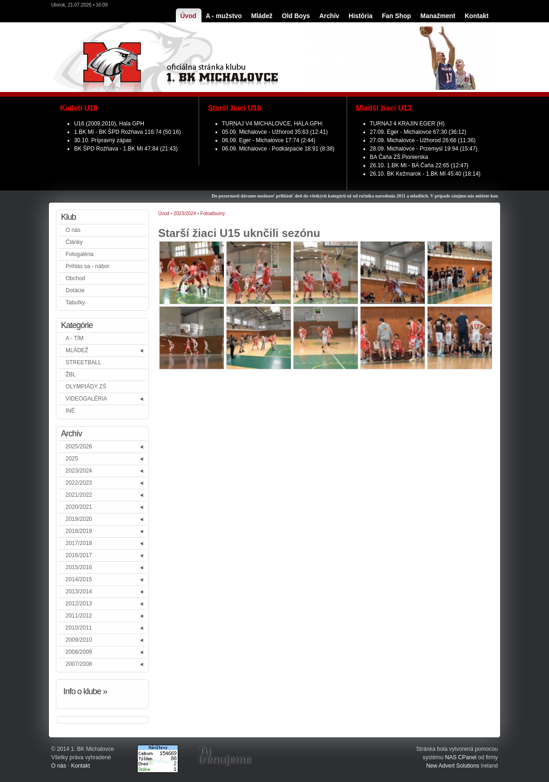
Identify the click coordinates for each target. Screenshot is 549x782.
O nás (73, 230)
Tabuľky (75, 302)
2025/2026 (79, 446)
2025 (72, 458)
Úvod (163, 213)
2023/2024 (79, 470)
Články (74, 242)
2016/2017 (79, 555)
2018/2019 (79, 531)
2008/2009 (79, 652)
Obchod (75, 278)
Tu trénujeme (224, 755)
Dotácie (75, 290)
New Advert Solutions (452, 765)
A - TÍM (74, 338)
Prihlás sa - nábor (87, 266)
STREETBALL (83, 362)
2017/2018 (79, 543)
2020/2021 (79, 507)
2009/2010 (79, 640)
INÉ (70, 410)
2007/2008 (79, 664)
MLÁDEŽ (77, 350)
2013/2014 (79, 591)
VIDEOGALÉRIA (86, 398)
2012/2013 (79, 603)
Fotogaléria (80, 254)
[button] (142, 350)
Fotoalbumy (212, 213)
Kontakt (80, 765)
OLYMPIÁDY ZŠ (86, 386)
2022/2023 (79, 483)
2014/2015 (79, 579)
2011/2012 (79, 615)
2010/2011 (79, 627)
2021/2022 (79, 495)
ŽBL (71, 374)
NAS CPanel (460, 757)
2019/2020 (79, 519)
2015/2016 (79, 567)
